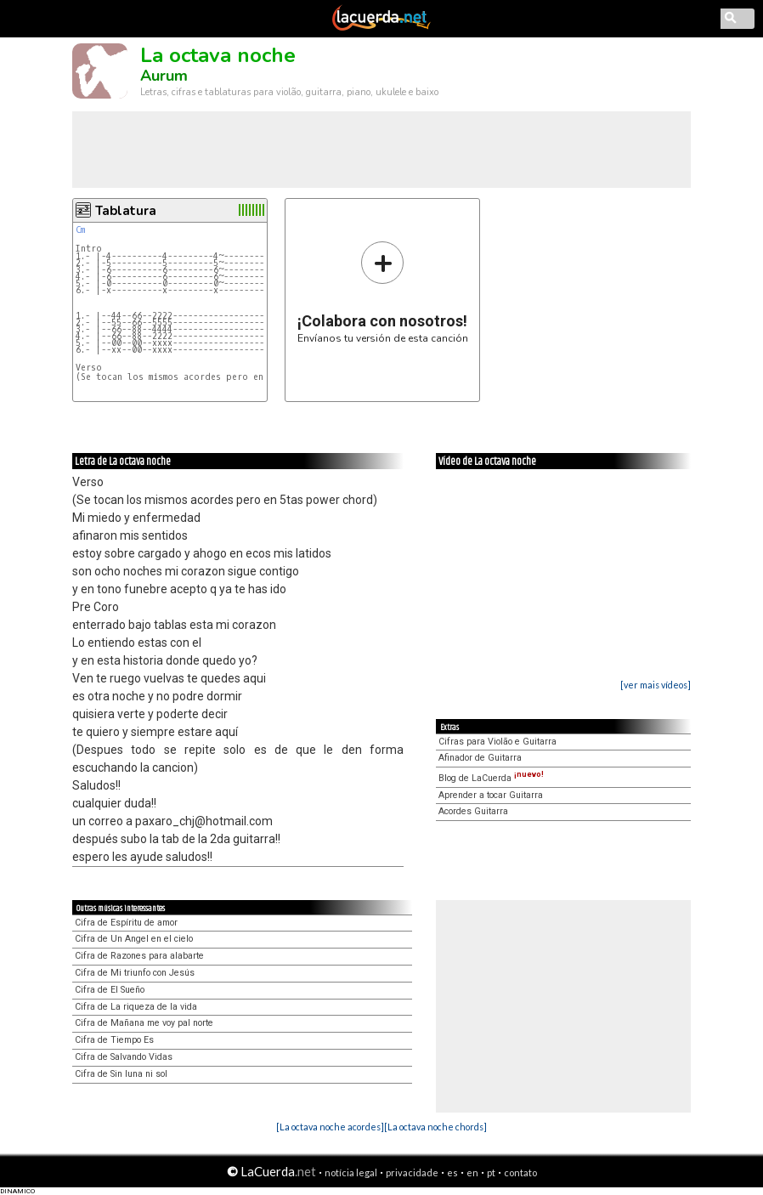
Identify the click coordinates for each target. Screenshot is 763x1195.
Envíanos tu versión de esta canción (382, 292)
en (472, 1172)
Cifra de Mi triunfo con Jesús (135, 972)
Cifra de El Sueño (109, 989)
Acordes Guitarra (473, 811)
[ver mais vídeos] (655, 684)
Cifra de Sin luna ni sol (121, 1073)
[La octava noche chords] (435, 1126)
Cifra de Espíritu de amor (126, 922)
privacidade (412, 1172)
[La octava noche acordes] (330, 1126)
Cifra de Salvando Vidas (123, 1056)
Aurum (164, 75)
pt (491, 1172)
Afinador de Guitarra (480, 757)
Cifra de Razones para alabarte (139, 955)
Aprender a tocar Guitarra (490, 795)
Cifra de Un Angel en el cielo (134, 938)
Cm (80, 229)
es (452, 1172)
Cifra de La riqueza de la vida (136, 1006)
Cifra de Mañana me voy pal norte (144, 1022)
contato (520, 1172)
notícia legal (351, 1172)
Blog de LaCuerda (491, 778)
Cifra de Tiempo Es (114, 1039)
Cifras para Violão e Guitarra (497, 741)
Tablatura (125, 210)
